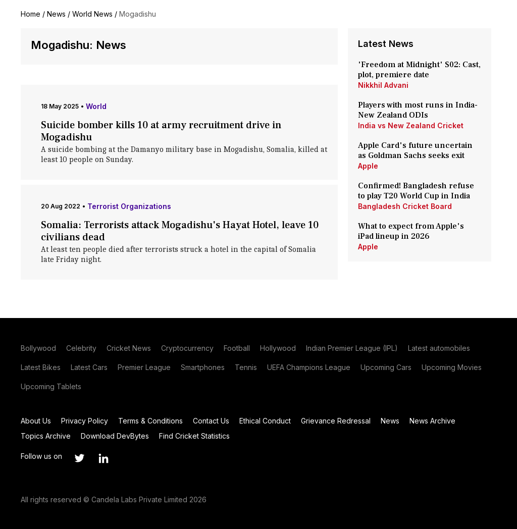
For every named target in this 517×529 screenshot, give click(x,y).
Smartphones (203, 367)
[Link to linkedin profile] (103, 458)
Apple (368, 166)
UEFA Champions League (308, 367)
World (96, 106)
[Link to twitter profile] (79, 458)
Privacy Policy (84, 420)
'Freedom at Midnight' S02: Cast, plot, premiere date (419, 70)
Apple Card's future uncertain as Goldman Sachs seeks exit (415, 150)
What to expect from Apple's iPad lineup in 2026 (411, 231)
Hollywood (278, 348)
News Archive (432, 420)
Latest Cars (89, 367)
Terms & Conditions (150, 420)
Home (30, 14)
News (56, 14)
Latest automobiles (439, 348)
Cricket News (129, 348)
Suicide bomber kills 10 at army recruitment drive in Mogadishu (161, 131)
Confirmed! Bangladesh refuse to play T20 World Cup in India (416, 191)
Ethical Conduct (265, 420)
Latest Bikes (41, 367)
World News (92, 14)
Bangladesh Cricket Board (405, 206)
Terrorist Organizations (129, 206)
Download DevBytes (115, 436)
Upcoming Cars (385, 367)
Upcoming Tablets (51, 386)
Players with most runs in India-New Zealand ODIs (418, 110)
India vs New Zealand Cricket (410, 125)
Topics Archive (46, 436)
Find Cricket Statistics (194, 436)
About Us (36, 420)
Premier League (144, 367)
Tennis (246, 367)
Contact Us (211, 420)
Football (237, 348)
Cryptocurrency (187, 348)
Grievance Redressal (336, 420)
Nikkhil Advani (383, 85)
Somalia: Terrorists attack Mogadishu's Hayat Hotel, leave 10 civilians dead (180, 231)
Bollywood (38, 348)
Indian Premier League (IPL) (352, 348)
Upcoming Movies (452, 367)
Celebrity (81, 348)
